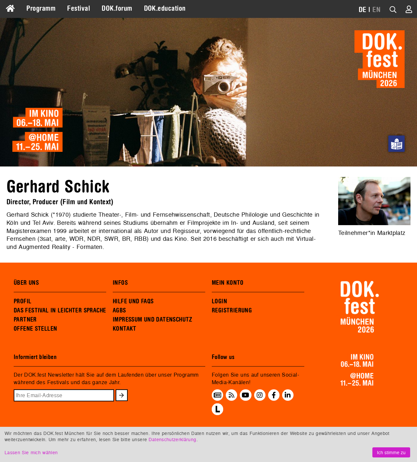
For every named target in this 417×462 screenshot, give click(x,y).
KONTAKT (125, 328)
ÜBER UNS (26, 283)
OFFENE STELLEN (35, 328)
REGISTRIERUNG (232, 310)
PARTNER (25, 319)
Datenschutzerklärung (172, 439)
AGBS (119, 310)
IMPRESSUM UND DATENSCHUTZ (153, 319)
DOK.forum (117, 8)
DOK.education (165, 8)
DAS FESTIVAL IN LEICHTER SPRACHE (60, 310)
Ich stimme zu (391, 452)
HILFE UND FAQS (133, 301)
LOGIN (219, 301)
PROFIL (22, 301)
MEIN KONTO (228, 283)
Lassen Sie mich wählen (31, 452)
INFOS (120, 283)
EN (376, 10)
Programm (40, 8)
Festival (78, 8)
